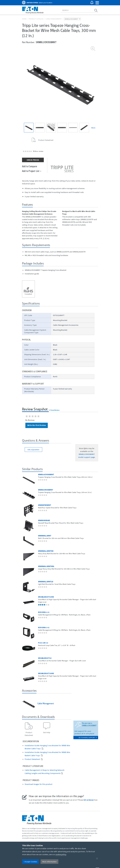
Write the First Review (36, 425)
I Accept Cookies (30, 861)
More (93, 128)
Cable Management (54, 19)
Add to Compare (29, 166)
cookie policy (61, 854)
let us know (89, 800)
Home (24, 19)
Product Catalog (36, 19)
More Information (49, 861)
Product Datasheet (32, 759)
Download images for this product (38, 784)
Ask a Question (33, 449)
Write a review (38, 151)
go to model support (88, 738)
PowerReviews (55, 410)
